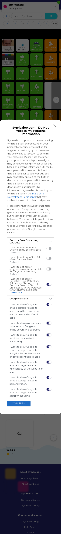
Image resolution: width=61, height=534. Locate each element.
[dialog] (30, 267)
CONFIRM (19, 403)
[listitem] (30, 242)
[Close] (55, 126)
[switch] (48, 248)
